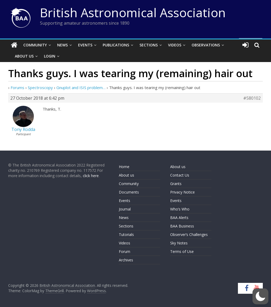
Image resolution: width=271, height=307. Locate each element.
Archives (126, 259)
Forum (124, 251)
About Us (24, 56)
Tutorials (126, 234)
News (62, 44)
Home (124, 166)
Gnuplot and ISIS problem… (81, 87)
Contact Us (179, 175)
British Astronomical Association (133, 12)
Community (35, 44)
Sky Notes (179, 242)
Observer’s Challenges (189, 234)
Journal (125, 209)
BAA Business (182, 226)
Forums (17, 87)
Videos (174, 44)
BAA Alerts (179, 217)
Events (85, 44)
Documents (129, 192)
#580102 (252, 98)
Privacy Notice (182, 192)
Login (49, 56)
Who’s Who (179, 209)
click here (91, 175)
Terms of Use (182, 251)
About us (126, 175)
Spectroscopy (40, 87)
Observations (206, 44)
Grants (176, 183)
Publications (116, 44)
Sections (148, 44)
